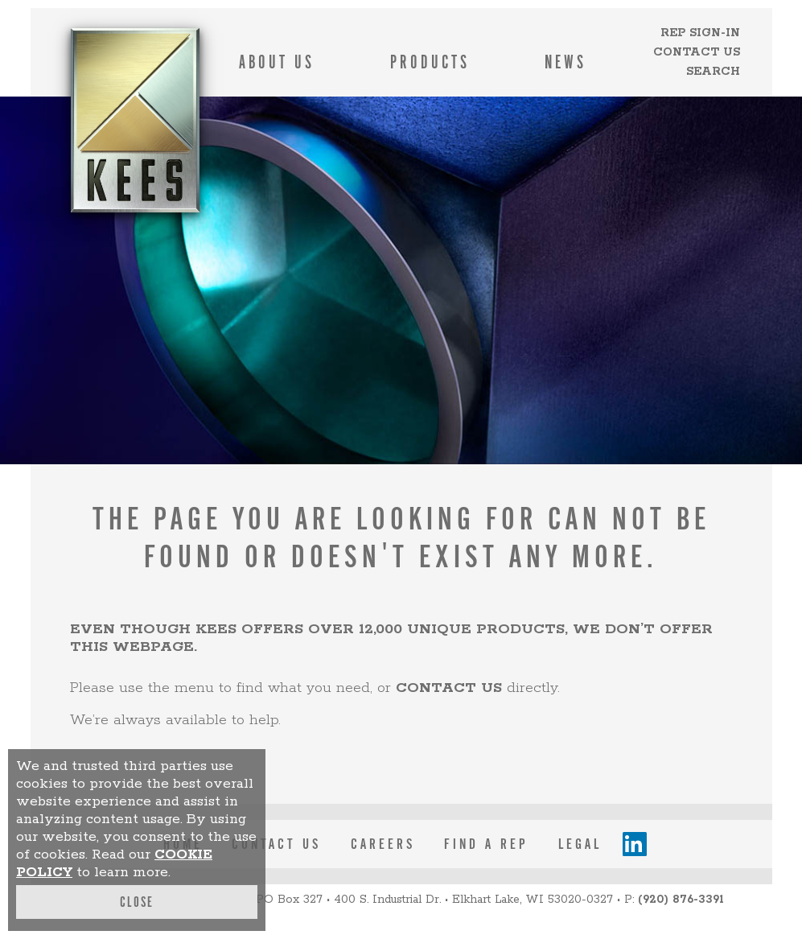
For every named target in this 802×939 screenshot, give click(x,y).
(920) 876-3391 (681, 899)
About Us (277, 62)
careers (383, 844)
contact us (449, 688)
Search (713, 71)
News (565, 62)
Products (430, 62)
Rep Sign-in (700, 33)
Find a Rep (486, 844)
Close (137, 902)
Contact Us (696, 52)
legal (580, 844)
